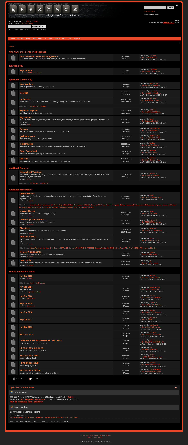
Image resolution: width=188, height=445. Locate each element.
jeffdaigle (153, 150)
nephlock (38, 292)
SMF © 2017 (94, 435)
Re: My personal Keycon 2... (151, 277)
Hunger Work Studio (102, 248)
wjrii (46, 417)
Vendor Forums (27, 193)
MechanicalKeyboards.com (135, 205)
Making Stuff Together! (31, 172)
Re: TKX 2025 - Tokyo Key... (151, 93)
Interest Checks (27, 211)
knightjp (152, 143)
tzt (150, 261)
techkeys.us (36, 207)
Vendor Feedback (36, 205)
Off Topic (24, 159)
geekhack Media (27, 136)
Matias (152, 195)
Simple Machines (105, 435)
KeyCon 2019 (26, 303)
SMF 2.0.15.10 (85, 435)
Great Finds (25, 260)
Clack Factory (54, 248)
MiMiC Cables (114, 248)
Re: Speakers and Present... (151, 305)
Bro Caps (46, 248)
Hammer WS (73, 248)
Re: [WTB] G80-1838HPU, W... (152, 230)
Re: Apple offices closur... (150, 263)
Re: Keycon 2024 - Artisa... (151, 289)
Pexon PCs (124, 248)
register (35, 21)
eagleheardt (154, 325)
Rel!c (67, 417)
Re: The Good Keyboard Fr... (152, 138)
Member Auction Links (30, 252)
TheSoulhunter (155, 128)
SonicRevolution (155, 369)
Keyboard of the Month (38, 106)
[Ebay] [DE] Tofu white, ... (150, 254)
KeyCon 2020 (26, 296)
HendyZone (78, 205)
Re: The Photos (147, 319)
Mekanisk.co (149, 205)
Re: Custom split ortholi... (150, 121)
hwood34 (153, 228)
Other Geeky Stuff (28, 151)
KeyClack (99, 205)
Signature (30, 201)
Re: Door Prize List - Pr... (150, 349)
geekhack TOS (168, 22)
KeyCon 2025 (26, 276)
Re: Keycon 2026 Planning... (151, 71)
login (29, 21)
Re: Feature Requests (149, 57)
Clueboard (46, 205)
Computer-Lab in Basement (25, 417)
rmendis (39, 73)
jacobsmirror (31, 298)
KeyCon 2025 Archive (37, 283)
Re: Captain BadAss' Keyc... (151, 364)
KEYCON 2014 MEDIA (30, 370)
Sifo (151, 347)
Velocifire (91, 207)
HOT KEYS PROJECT (86, 248)
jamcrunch (153, 173)
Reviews (24, 129)
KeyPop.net (107, 205)
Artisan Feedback (36, 248)
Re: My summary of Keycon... (152, 372)
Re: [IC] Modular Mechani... (151, 175)
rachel (152, 238)
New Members (26, 84)
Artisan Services (28, 237)
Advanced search (149, 11)
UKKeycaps (63, 207)
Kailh (93, 205)
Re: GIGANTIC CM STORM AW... (153, 342)
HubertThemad (155, 136)
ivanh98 (12, 417)
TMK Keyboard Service (148, 248)
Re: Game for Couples (149, 152)
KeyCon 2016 (26, 327)
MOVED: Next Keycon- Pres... (152, 357)
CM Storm (54, 205)
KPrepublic (115, 205)
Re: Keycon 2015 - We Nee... (152, 334)
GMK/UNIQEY (68, 205)
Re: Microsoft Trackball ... (150, 145)
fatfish (70, 397)
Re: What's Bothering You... (151, 160)
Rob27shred (60, 417)
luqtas (152, 119)
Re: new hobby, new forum (151, 85)
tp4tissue (153, 158)
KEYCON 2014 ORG (29, 355)
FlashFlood (73, 417)
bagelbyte (51, 417)
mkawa (152, 340)
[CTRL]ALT (64, 248)
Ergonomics (25, 117)
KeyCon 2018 (26, 312)
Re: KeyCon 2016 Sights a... (151, 327)
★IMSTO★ (86, 205)
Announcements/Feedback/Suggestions (39, 56)
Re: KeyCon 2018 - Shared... (152, 312)
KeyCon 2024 (26, 287)
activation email (27, 23)
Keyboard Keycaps (29, 111)
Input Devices (26, 144)
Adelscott (152, 56)
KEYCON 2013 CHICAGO (32, 348)
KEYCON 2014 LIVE (29, 363)
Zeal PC (77, 207)
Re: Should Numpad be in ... (151, 112)
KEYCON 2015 (26, 334)
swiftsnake (153, 98)
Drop (60, 205)
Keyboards (25, 99)
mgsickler (31, 292)
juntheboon (153, 318)
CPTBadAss (32, 73)
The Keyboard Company (49, 207)
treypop (152, 295)
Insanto (152, 252)
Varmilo (70, 207)
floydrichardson (155, 287)
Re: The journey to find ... (150, 130)
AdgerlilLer (153, 303)
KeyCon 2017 (26, 320)
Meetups (24, 93)
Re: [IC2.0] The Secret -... (151, 213)
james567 (153, 275)
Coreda (152, 310)
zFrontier (83, 207)
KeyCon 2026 (26, 70)
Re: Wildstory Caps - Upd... (151, 240)
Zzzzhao (152, 110)
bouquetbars (154, 83)
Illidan (152, 211)
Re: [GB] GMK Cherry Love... (152, 222)
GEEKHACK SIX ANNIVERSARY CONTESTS (41, 341)
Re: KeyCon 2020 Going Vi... (152, 297)
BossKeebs (153, 69)
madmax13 (153, 220)
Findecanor (153, 91)
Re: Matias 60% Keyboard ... (152, 197)
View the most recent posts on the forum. (26, 402)
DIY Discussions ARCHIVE (39, 183)
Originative (158, 205)
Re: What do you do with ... (151, 100)
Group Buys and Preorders (33, 220)
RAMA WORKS (134, 248)
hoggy (29, 124)
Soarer (29, 179)
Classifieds (25, 228)
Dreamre (153, 362)
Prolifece (153, 332)
